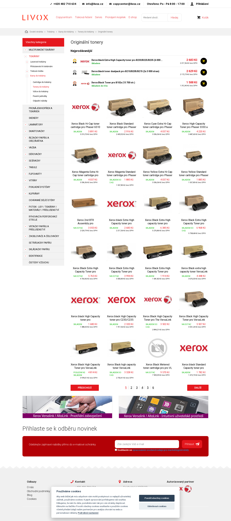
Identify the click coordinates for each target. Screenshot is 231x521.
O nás (30, 487)
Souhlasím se (152, 450)
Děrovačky (35, 154)
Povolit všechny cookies (157, 498)
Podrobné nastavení (88, 513)
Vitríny (33, 180)
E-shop (132, 17)
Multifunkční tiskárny (42, 49)
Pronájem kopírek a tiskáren (40, 110)
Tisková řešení (83, 17)
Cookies (32, 498)
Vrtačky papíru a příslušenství (39, 228)
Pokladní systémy (39, 187)
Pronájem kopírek (115, 17)
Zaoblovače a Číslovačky (44, 236)
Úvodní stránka (34, 31)
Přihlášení (202, 3)
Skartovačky (37, 131)
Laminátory (36, 124)
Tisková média (36, 71)
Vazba (32, 147)
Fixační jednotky (40, 96)
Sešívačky (34, 160)
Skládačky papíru (39, 249)
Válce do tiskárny (40, 91)
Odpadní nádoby (40, 101)
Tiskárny (51, 32)
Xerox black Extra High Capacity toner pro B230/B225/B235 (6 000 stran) (127, 60)
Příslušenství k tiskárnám (41, 66)
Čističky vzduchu (39, 262)
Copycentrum (64, 17)
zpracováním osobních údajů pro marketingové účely (160, 450)
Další (197, 387)
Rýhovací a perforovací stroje (43, 218)
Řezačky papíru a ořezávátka (39, 139)
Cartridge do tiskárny (42, 82)
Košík (205, 17)
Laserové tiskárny (38, 62)
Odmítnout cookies (156, 506)
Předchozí (85, 387)
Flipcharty (35, 174)
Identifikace (36, 256)
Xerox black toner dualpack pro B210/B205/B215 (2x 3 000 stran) (125, 71)
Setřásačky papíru (40, 242)
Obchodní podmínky (38, 491)
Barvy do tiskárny (66, 32)
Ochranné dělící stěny (42, 200)
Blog (29, 495)
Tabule (33, 167)
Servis (98, 17)
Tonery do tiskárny (86, 32)
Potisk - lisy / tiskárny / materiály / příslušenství (44, 208)
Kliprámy (34, 193)
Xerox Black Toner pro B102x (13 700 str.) (113, 82)
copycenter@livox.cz (126, 3)
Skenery (33, 118)
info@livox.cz (94, 3)
